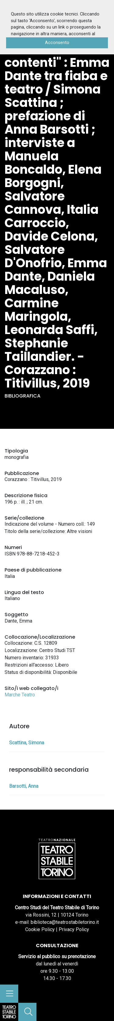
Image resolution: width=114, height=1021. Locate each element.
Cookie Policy (40, 929)
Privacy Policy (74, 929)
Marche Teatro (20, 695)
